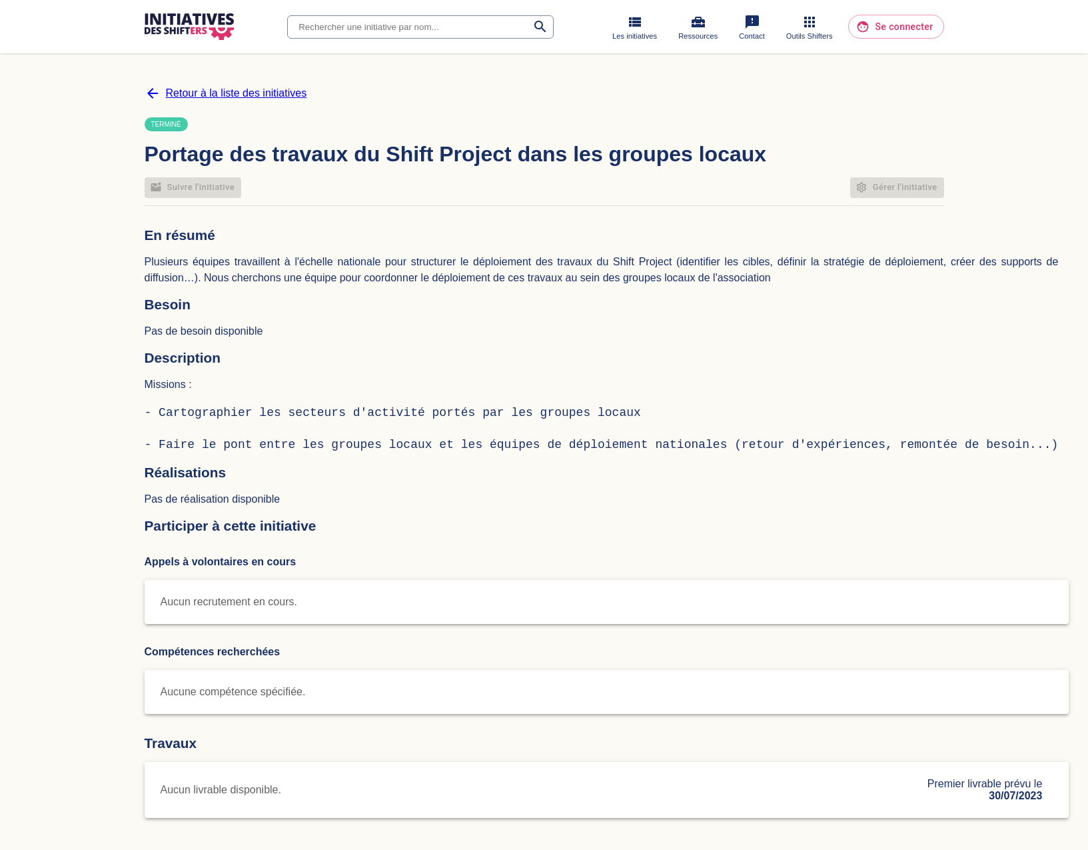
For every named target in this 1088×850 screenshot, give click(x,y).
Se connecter (896, 27)
